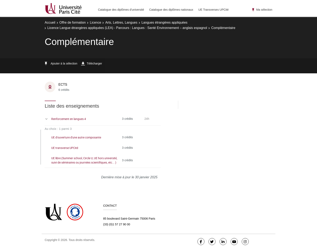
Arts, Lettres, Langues (121, 22)
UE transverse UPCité (64, 148)
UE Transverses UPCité (213, 9)
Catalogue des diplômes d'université (121, 9)
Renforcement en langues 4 (68, 119)
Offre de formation (72, 22)
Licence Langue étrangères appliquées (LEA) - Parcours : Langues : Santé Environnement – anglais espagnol (127, 28)
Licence (95, 22)
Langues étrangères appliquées (164, 22)
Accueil (50, 22)
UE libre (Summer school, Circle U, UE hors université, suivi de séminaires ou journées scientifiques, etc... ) (84, 160)
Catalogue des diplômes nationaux (171, 9)
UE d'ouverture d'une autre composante (76, 137)
